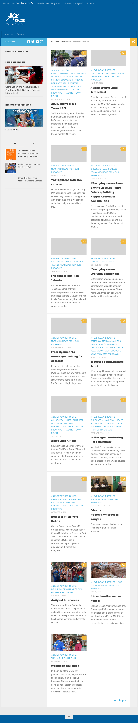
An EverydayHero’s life (22, 3)
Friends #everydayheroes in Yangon (105, 515)
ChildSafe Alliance (101, 73)
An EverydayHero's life (103, 70)
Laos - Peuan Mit (72, 86)
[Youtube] (37, 41)
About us (9, 34)
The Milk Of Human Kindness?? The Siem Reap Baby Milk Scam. (28, 153)
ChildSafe (110, 344)
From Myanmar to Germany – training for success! (66, 356)
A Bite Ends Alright (63, 440)
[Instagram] (41, 41)
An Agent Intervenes (65, 600)
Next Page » (120, 700)
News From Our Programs (48, 3)
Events (90, 3)
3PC (63, 70)
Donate (20, 34)
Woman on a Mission (65, 665)
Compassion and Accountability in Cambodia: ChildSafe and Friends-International (22, 90)
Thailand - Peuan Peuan (103, 262)
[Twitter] (32, 41)
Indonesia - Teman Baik (102, 427)
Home (6, 3)
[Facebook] (28, 41)
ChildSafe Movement (62, 80)
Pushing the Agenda (74, 3)
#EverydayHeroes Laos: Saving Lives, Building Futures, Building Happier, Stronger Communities (107, 192)
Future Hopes (12, 129)
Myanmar (56, 90)
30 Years (55, 70)
